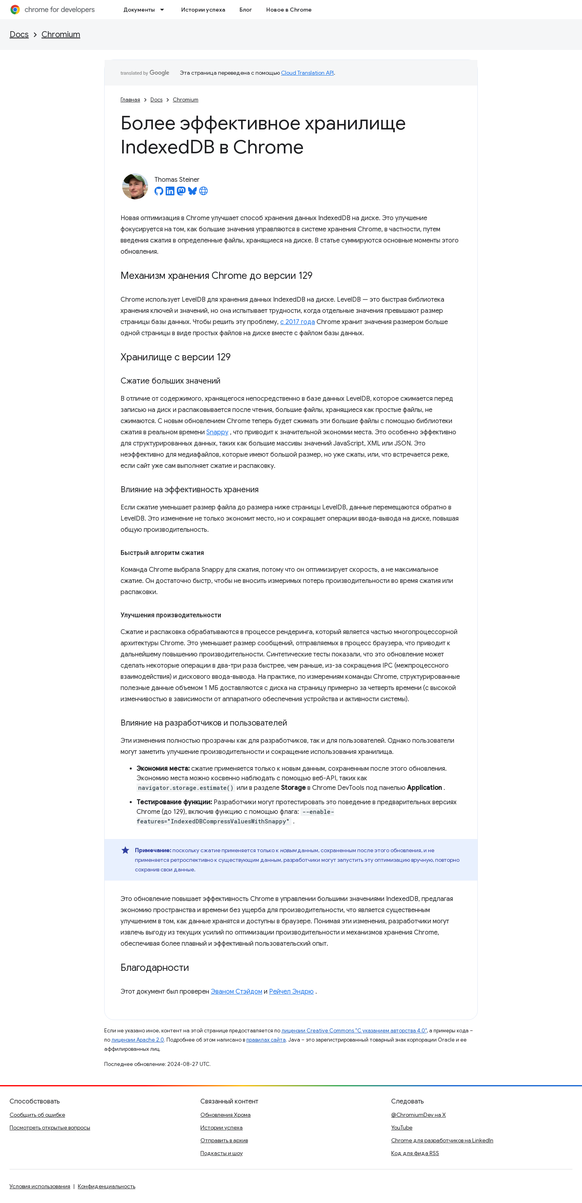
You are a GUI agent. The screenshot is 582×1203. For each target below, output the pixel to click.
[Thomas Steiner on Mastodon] (181, 193)
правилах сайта (266, 1039)
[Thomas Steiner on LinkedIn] (170, 193)
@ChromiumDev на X (418, 1114)
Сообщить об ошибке (37, 1114)
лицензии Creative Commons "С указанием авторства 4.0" (354, 1030)
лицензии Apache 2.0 (137, 1039)
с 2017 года (297, 322)
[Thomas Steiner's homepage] (203, 193)
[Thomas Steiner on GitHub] (158, 193)
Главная (130, 99)
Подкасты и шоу (221, 1153)
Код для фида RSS (415, 1153)
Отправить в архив (224, 1140)
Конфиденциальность (106, 1186)
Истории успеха (203, 9)
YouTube (401, 1127)
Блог (246, 9)
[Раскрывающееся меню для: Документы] (164, 9)
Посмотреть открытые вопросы (50, 1127)
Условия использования (40, 1186)
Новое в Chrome (289, 9)
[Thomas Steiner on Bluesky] (192, 193)
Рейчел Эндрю (291, 992)
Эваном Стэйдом (236, 992)
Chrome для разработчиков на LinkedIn (442, 1140)
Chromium (61, 35)
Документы (139, 9)
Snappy (217, 432)
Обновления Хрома (225, 1114)
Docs (19, 35)
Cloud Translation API (307, 72)
